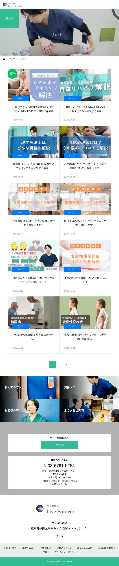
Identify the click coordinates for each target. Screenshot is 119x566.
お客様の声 (46, 548)
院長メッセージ (64, 548)
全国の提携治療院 (106, 548)
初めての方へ (10, 548)
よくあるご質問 (84, 548)
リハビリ (21, 99)
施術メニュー (28, 548)
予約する (59, 445)
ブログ (46, 552)
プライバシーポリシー (65, 552)
